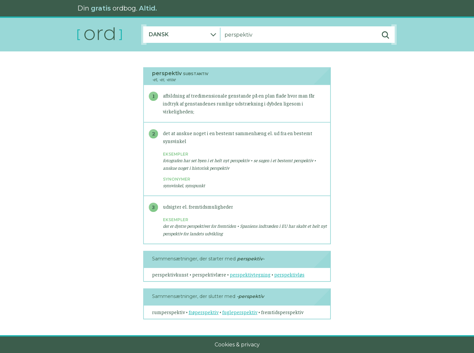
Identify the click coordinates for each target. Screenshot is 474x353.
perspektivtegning (250, 274)
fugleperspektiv (239, 312)
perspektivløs (289, 274)
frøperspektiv (204, 312)
